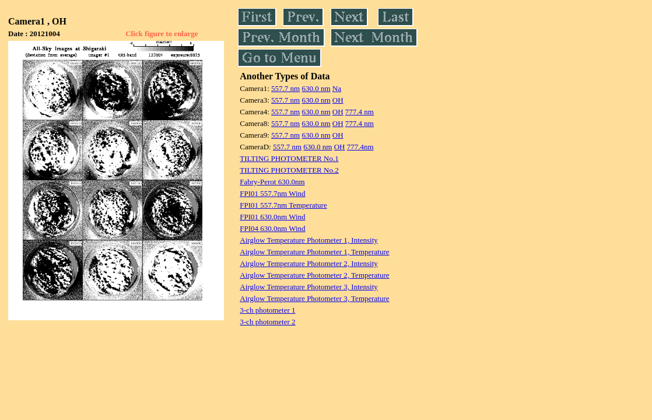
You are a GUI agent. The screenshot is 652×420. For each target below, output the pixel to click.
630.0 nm (316, 88)
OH (337, 100)
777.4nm (360, 146)
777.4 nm (359, 111)
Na (336, 88)
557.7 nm (285, 88)
